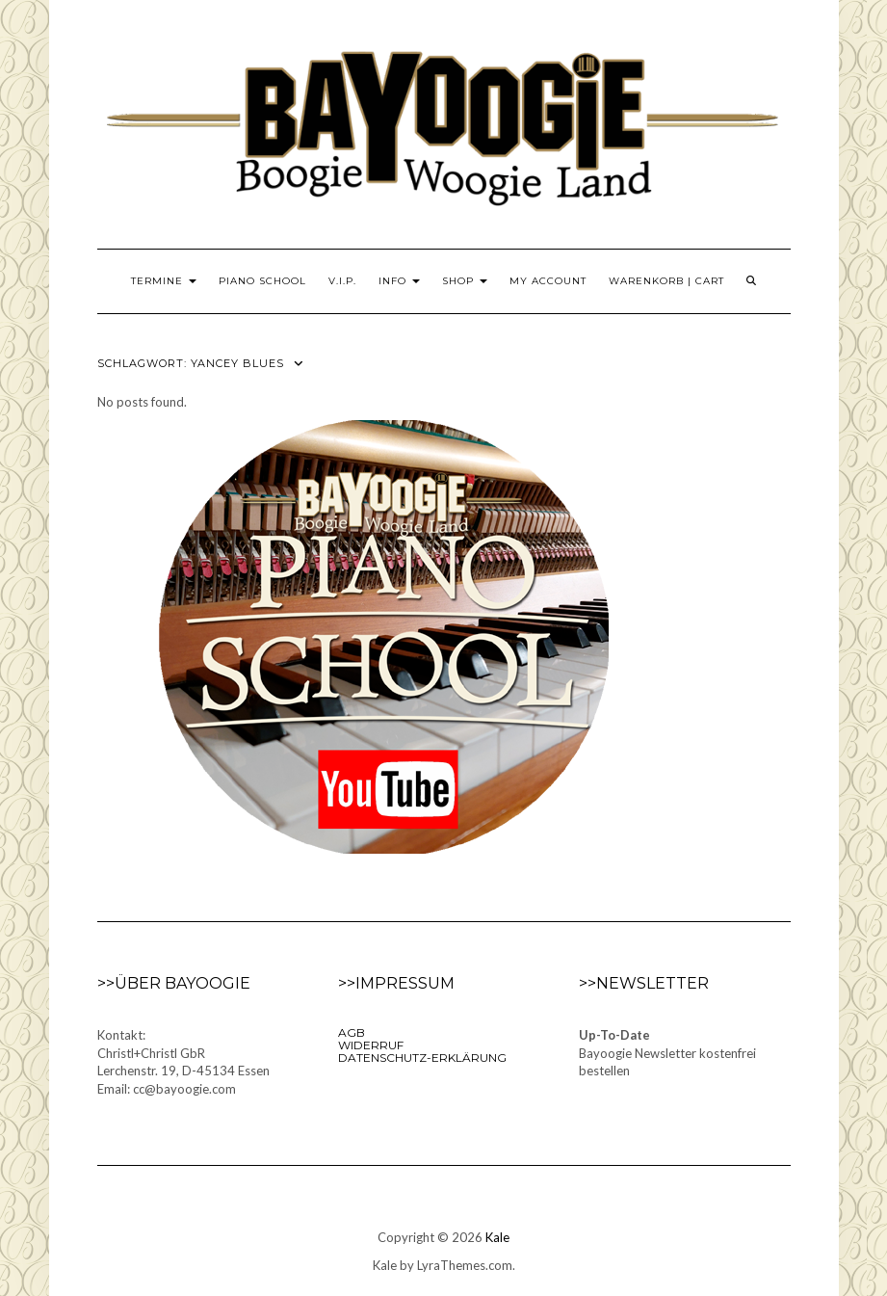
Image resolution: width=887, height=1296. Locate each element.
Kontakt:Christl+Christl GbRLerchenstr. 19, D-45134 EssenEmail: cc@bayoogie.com (183, 1062)
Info (399, 281)
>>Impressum (396, 983)
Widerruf (371, 1045)
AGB (351, 1032)
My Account (548, 281)
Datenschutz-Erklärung (422, 1057)
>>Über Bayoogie (173, 983)
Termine (163, 281)
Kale (497, 1237)
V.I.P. (342, 281)
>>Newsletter (644, 983)
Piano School (262, 281)
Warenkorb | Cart (666, 281)
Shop (464, 281)
